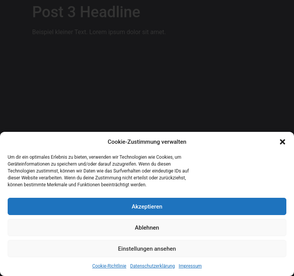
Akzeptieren (147, 206)
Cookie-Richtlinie (109, 266)
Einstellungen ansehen (147, 248)
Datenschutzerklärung (152, 266)
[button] (282, 142)
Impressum (190, 266)
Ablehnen (147, 227)
